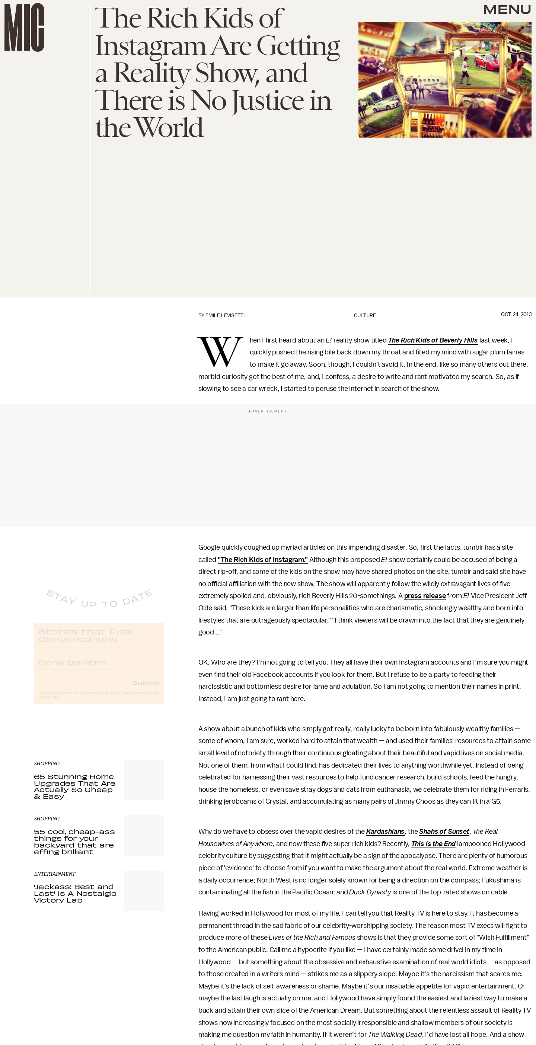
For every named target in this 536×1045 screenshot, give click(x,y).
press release (425, 595)
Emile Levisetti (225, 315)
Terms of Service (138, 699)
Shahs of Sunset (444, 831)
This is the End (433, 844)
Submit (146, 688)
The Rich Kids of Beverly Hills (433, 340)
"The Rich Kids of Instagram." (263, 559)
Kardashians (385, 831)
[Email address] (99, 668)
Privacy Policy (49, 703)
